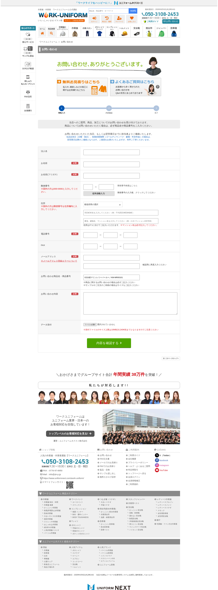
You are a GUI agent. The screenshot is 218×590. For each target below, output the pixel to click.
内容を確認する (107, 347)
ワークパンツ (77, 503)
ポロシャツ (76, 529)
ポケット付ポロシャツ (81, 538)
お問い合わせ (171, 21)
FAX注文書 (104, 463)
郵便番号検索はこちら (127, 185)
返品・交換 (105, 474)
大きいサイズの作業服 (52, 520)
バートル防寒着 (107, 557)
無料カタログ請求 (108, 481)
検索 (133, 11)
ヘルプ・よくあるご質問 (139, 470)
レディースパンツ (164, 509)
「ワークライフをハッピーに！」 (94, 3)
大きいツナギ (106, 506)
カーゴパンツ (77, 506)
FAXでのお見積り (107, 470)
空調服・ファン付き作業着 (167, 528)
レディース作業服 (164, 503)
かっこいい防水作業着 (109, 516)
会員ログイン (134, 481)
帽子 (158, 524)
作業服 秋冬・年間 (51, 506)
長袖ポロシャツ (78, 535)
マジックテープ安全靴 (137, 531)
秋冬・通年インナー (80, 519)
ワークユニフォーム (69, 420)
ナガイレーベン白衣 (108, 563)
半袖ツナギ (105, 509)
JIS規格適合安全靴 (136, 526)
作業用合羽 (105, 519)
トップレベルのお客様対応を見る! (70, 437)
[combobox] (109, 11)
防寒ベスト (105, 534)
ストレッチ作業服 (51, 526)
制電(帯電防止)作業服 (52, 515)
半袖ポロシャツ (78, 532)
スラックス (76, 509)
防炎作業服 (48, 518)
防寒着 (102, 525)
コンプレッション (78, 513)
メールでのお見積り (109, 467)
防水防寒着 (105, 531)
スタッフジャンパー (136, 503)
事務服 (46, 563)
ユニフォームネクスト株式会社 (73, 445)
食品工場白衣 (49, 571)
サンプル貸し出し (108, 478)
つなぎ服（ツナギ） (108, 503)
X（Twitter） (165, 459)
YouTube (163, 474)
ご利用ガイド (134, 459)
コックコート (77, 566)
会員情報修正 (134, 485)
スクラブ (75, 557)
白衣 (45, 560)
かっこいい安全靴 (136, 514)
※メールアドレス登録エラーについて (59, 261)
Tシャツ (74, 525)
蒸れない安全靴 (135, 520)
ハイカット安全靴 (136, 534)
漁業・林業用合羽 (108, 522)
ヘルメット (76, 571)
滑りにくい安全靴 (136, 528)
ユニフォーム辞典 (107, 569)
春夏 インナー (77, 516)
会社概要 (132, 463)
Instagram (164, 469)
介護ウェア (48, 566)
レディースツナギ (164, 512)
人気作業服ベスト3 (51, 534)
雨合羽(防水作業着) (108, 513)
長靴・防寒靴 (134, 517)
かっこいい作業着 (51, 512)
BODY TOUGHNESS (80, 522)
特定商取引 (133, 474)
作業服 (46, 503)
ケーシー (75, 560)
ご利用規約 (133, 488)
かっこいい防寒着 (108, 528)
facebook (163, 464)
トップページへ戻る (137, 478)
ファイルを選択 (90, 329)
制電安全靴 (133, 523)
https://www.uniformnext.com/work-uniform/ (63, 482)
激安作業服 (48, 523)
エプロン (75, 563)
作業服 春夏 (48, 509)
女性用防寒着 (163, 518)
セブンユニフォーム (108, 565)
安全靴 (131, 511)
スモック (161, 515)
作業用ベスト (133, 507)
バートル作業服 (50, 537)
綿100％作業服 (49, 532)
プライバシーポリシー (138, 467)
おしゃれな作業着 (51, 529)
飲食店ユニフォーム (51, 569)
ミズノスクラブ (106, 560)
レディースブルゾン (165, 506)
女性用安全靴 (163, 520)
